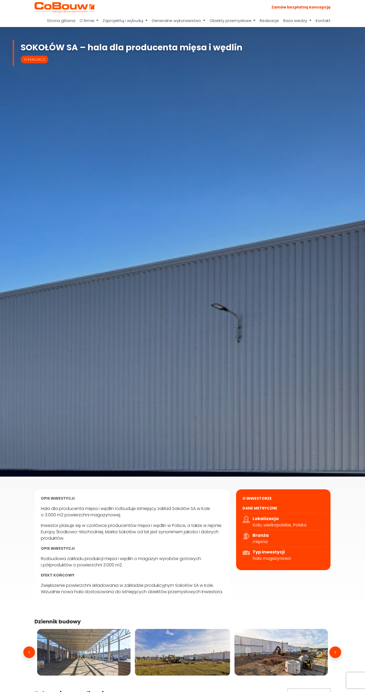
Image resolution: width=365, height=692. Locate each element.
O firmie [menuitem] (87, 20)
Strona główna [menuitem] (61, 20)
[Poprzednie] (29, 652)
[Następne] (335, 652)
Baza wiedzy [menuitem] (295, 20)
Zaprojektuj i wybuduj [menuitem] (123, 20)
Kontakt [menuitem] (323, 20)
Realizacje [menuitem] (269, 20)
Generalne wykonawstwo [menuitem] (177, 20)
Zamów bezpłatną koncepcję (301, 7)
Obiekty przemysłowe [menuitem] (231, 20)
